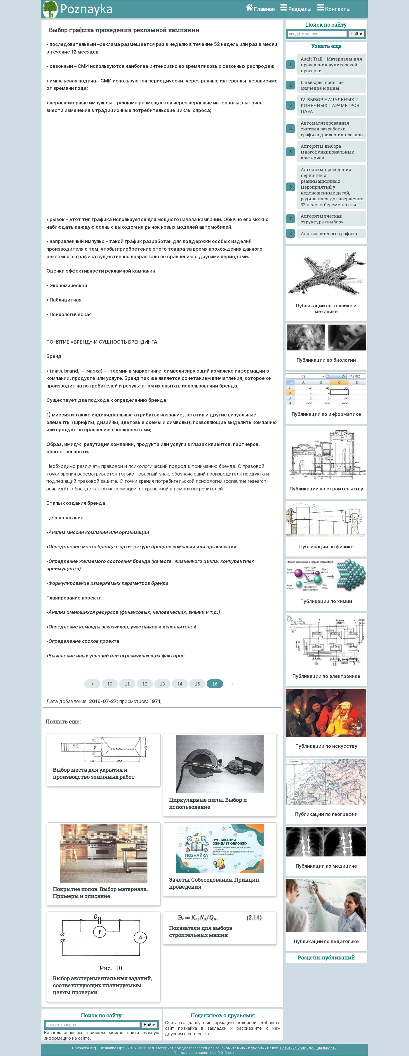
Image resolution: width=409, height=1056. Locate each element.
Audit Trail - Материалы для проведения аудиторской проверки (331, 64)
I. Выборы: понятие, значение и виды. (322, 85)
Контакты (338, 9)
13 (162, 683)
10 (109, 683)
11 (127, 683)
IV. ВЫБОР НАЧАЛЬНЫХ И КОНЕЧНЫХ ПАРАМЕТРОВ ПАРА (330, 105)
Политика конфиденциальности (308, 1048)
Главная (264, 9)
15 (197, 683)
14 (179, 683)
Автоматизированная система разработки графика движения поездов (332, 128)
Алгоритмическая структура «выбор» (322, 219)
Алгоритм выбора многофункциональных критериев (327, 152)
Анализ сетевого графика (329, 233)
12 (144, 683)
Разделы (299, 9)
